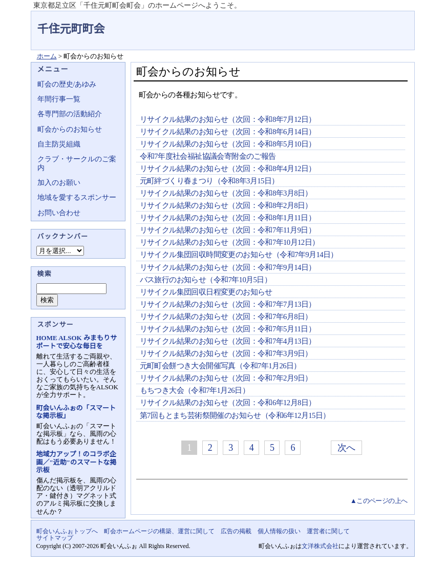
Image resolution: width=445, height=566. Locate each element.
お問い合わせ (58, 213)
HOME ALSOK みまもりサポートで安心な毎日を (76, 341)
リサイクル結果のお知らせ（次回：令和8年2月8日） (226, 205)
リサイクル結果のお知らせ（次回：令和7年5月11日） (228, 329)
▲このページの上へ (379, 501)
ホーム (47, 56)
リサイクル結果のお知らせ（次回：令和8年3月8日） (226, 193)
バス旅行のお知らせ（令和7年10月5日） (206, 280)
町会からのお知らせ (69, 129)
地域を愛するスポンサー (76, 197)
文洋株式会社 (320, 546)
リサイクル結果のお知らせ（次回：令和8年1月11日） (228, 218)
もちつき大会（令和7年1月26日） (194, 390)
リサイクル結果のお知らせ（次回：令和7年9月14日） (228, 267)
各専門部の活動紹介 (69, 114)
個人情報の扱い (279, 531)
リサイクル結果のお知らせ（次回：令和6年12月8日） (228, 403)
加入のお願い (58, 182)
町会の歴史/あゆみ (67, 84)
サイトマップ (54, 538)
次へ (346, 448)
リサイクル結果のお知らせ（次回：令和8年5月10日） (228, 144)
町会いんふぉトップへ (67, 531)
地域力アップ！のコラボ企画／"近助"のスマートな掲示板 (76, 461)
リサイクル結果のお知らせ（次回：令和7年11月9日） (228, 230)
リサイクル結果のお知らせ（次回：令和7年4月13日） (228, 341)
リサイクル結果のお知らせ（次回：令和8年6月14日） (228, 132)
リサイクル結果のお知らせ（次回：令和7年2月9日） (226, 378)
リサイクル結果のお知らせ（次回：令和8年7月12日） (228, 119)
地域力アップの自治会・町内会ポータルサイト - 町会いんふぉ (376, 22)
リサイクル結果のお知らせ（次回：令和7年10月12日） (230, 242)
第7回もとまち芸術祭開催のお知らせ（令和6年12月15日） (235, 415)
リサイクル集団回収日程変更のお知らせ (206, 292)
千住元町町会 (71, 29)
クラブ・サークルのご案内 (76, 163)
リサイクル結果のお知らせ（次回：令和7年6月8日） (226, 316)
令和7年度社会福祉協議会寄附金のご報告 (208, 156)
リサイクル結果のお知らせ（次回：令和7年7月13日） (228, 304)
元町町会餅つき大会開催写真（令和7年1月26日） (220, 366)
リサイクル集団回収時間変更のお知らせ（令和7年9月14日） (239, 254)
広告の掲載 (236, 531)
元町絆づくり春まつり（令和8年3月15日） (209, 181)
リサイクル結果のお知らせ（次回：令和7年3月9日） (226, 353)
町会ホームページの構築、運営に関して (159, 531)
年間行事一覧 (58, 99)
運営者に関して (328, 531)
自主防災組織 (58, 144)
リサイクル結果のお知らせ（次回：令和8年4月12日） (228, 168)
